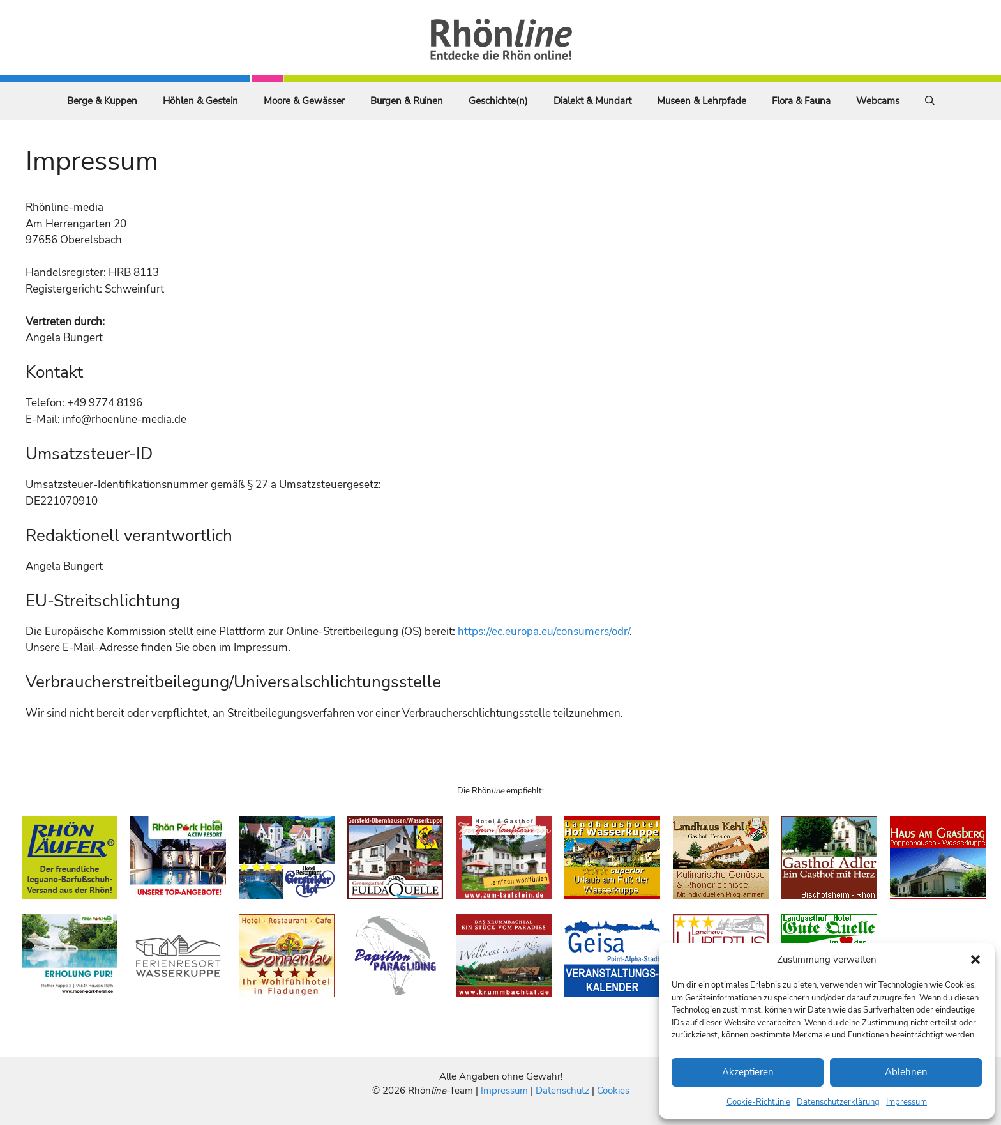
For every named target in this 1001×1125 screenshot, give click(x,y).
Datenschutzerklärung (838, 1102)
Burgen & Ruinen (406, 101)
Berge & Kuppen (102, 101)
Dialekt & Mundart (592, 101)
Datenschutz (562, 1090)
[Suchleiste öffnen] (929, 101)
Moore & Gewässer (304, 101)
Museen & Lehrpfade (701, 101)
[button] (975, 959)
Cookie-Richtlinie (758, 1102)
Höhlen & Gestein (200, 101)
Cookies (613, 1090)
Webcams (877, 101)
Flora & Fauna (801, 101)
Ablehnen (906, 1072)
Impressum (906, 1102)
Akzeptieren (748, 1072)
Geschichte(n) (498, 101)
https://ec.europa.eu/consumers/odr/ (543, 631)
